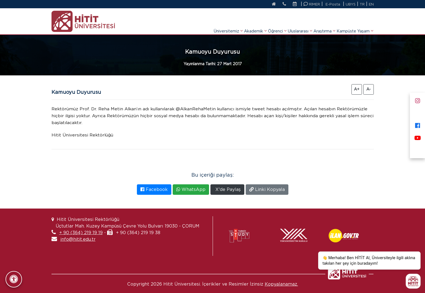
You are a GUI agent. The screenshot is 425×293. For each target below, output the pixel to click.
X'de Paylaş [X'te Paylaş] (227, 189)
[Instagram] (417, 100)
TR (362, 4)
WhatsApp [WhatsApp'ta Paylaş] (190, 189)
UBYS (351, 4)
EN (371, 4)
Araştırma (324, 24)
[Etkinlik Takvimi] (296, 4)
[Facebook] (417, 124)
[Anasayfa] (273, 4)
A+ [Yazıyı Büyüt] (356, 89)
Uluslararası (300, 24)
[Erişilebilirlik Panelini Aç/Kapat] (14, 279)
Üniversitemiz (228, 24)
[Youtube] (417, 137)
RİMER (312, 4)
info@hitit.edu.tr (78, 239)
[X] (417, 112)
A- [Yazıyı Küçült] (368, 89)
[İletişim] (284, 4)
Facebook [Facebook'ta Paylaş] (154, 189)
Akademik (255, 24)
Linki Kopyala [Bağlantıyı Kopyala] (267, 189)
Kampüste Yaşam (355, 24)
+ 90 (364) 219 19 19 (81, 232)
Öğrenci (277, 24)
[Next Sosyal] (417, 149)
